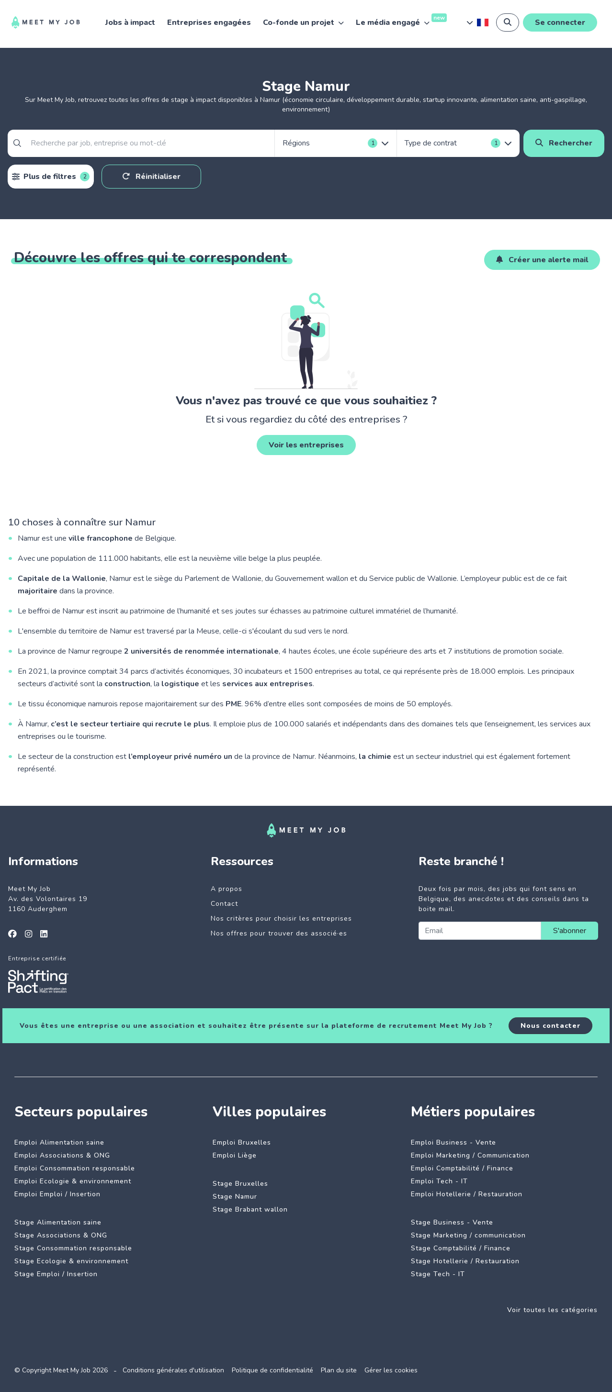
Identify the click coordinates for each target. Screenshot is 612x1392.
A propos (226, 888)
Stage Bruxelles (240, 1183)
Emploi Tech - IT (439, 1181)
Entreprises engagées (209, 22)
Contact (224, 903)
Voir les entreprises (306, 445)
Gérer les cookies (391, 1370)
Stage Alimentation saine (58, 1222)
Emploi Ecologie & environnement (72, 1181)
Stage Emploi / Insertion (56, 1274)
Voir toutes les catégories (552, 1309)
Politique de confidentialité (272, 1370)
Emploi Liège (235, 1155)
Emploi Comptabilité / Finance (462, 1168)
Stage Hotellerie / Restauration (465, 1261)
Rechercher (563, 143)
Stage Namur (235, 1196)
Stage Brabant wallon (250, 1209)
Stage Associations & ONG (60, 1235)
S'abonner (569, 930)
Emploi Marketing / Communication (470, 1155)
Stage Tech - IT (438, 1274)
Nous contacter (550, 1025)
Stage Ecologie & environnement (71, 1261)
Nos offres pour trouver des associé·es (279, 933)
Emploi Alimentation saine (59, 1142)
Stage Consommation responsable (73, 1248)
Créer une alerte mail (542, 260)
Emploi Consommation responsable (74, 1168)
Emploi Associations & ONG (62, 1155)
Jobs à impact (130, 22)
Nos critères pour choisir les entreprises (281, 918)
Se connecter (560, 22)
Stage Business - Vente (452, 1222)
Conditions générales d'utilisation (173, 1370)
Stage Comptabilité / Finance (460, 1248)
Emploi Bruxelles (242, 1142)
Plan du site (339, 1370)
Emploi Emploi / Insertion (57, 1194)
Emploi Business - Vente (453, 1142)
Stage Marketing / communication (468, 1235)
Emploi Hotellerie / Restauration (466, 1194)
